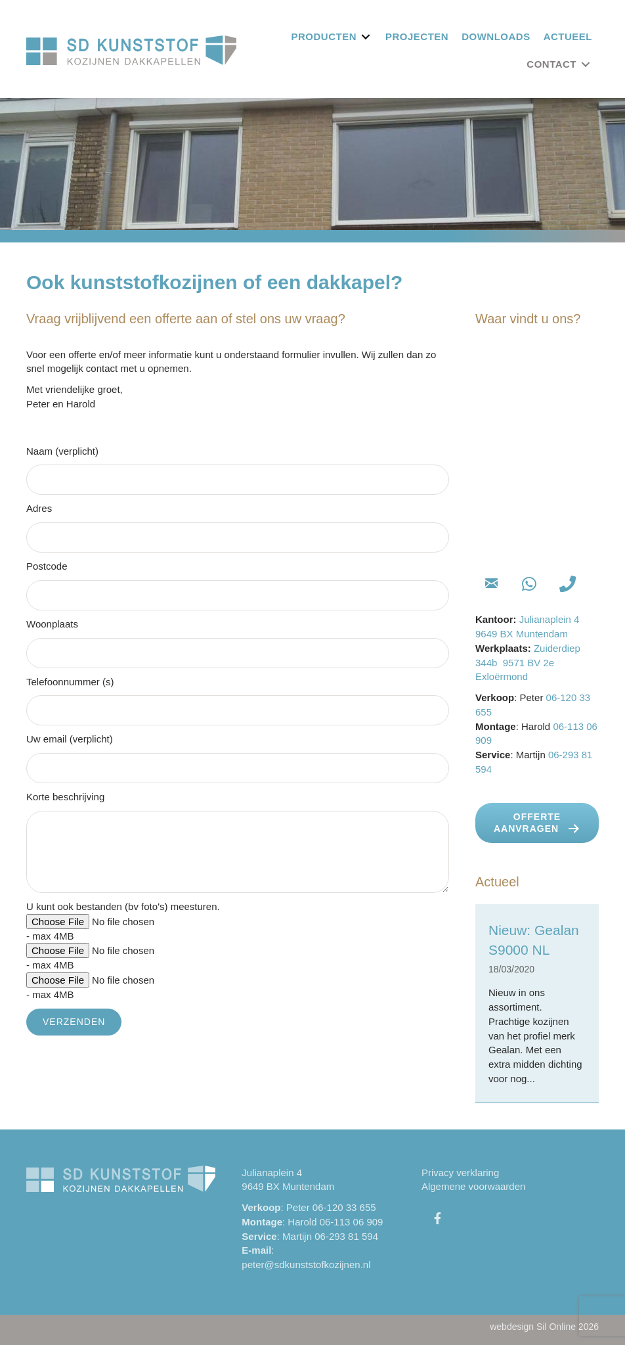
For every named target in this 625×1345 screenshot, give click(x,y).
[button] (491, 583)
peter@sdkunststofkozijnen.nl (306, 1264)
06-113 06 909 (351, 1221)
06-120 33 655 (344, 1207)
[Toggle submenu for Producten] (366, 36)
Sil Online (556, 1326)
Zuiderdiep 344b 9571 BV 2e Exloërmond (527, 663)
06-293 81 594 (346, 1236)
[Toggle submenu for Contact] (585, 64)
